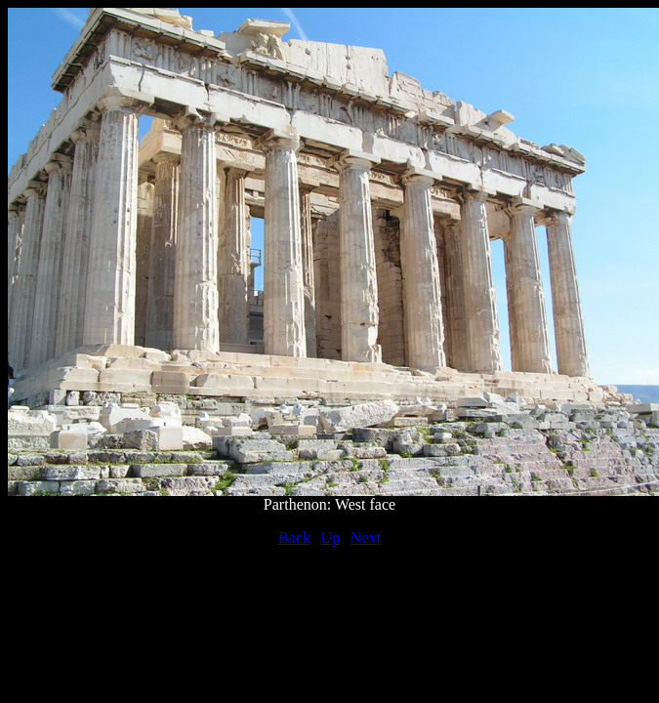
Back (294, 537)
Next (365, 537)
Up (331, 537)
